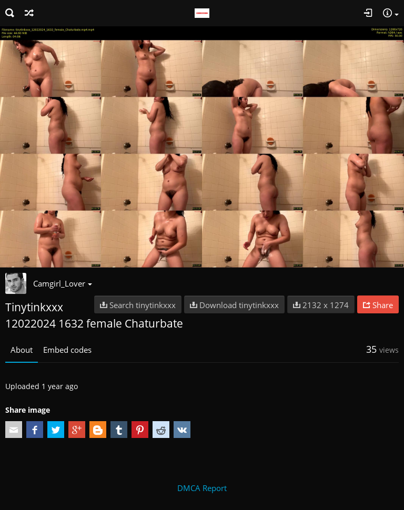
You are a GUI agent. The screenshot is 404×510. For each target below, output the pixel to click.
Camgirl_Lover (62, 283)
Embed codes (67, 349)
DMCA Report (202, 488)
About (22, 349)
